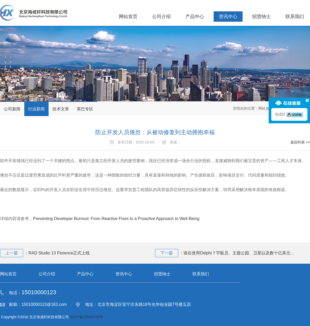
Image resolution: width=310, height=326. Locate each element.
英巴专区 (85, 109)
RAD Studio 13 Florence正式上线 (59, 253)
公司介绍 (161, 16)
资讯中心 (228, 16)
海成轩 (289, 114)
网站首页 (128, 16)
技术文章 (60, 109)
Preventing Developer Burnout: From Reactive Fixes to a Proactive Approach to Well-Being (116, 218)
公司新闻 (12, 109)
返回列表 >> (300, 142)
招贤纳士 (261, 16)
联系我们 (294, 16)
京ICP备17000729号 (86, 317)
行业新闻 (36, 109)
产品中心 (194, 16)
